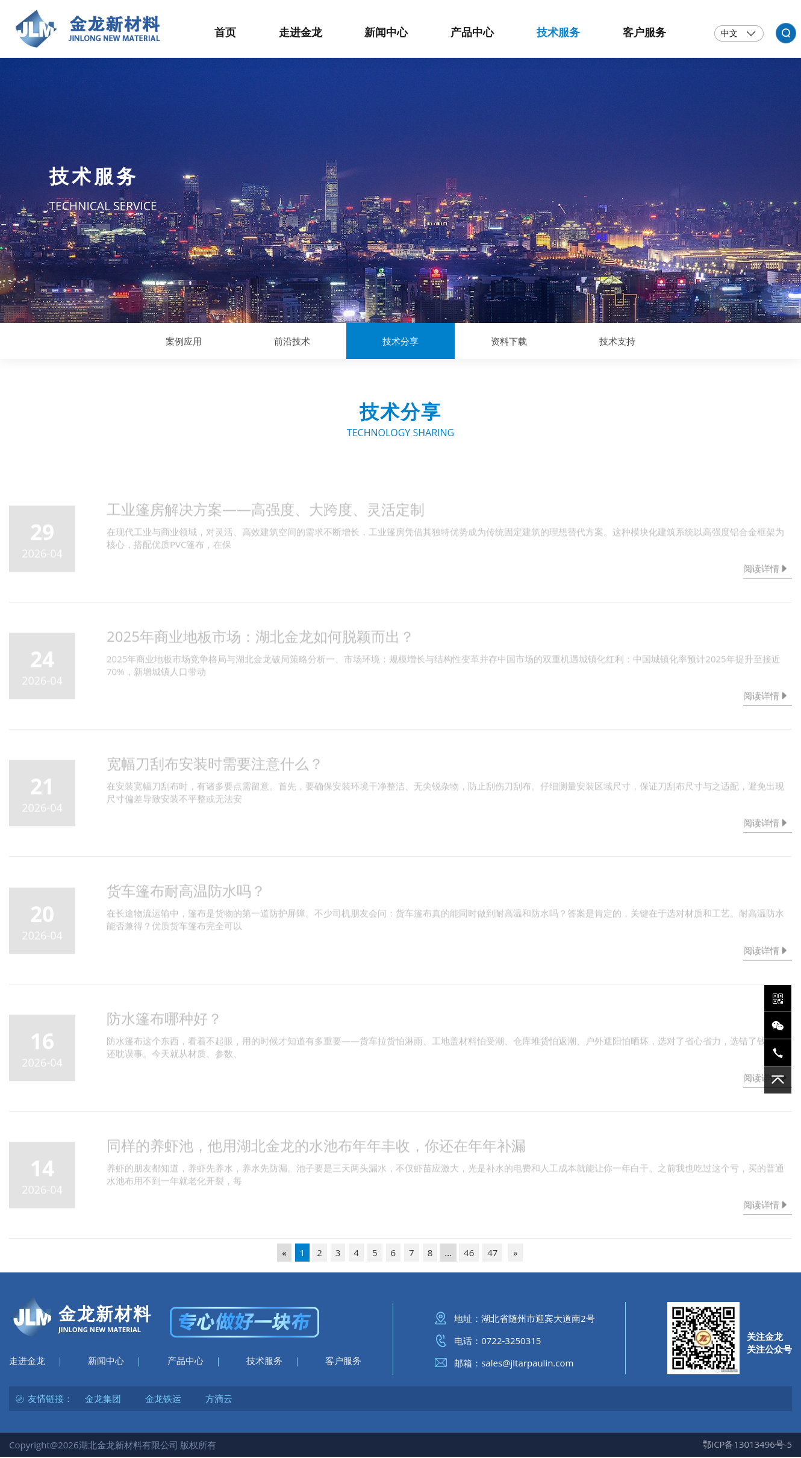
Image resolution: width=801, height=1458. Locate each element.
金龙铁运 (163, 1401)
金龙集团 (103, 1401)
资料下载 (509, 341)
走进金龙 (27, 1363)
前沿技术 (292, 341)
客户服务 (343, 1363)
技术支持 (617, 341)
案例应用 (184, 341)
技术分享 (400, 341)
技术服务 (264, 1363)
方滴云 (218, 1401)
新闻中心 (106, 1363)
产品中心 (185, 1363)
